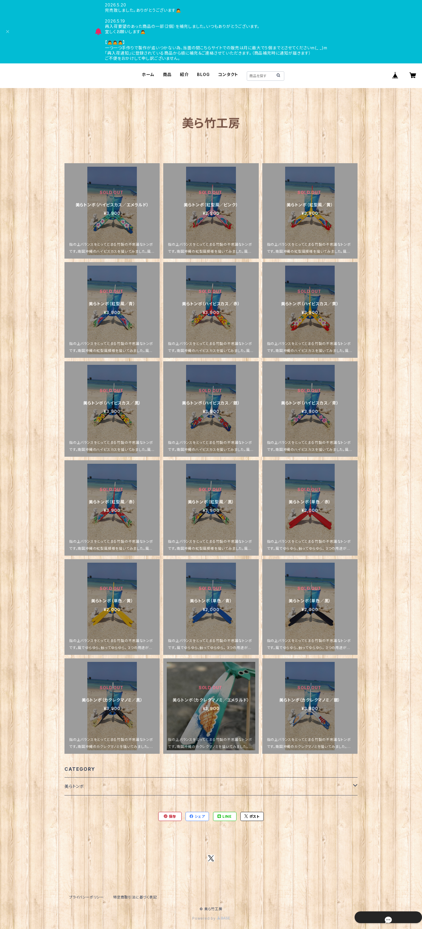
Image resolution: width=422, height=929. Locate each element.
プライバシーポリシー (86, 897)
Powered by (211, 918)
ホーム (148, 74)
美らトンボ (74, 786)
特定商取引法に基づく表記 (135, 897)
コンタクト (228, 74)
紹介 (184, 74)
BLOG (203, 74)
